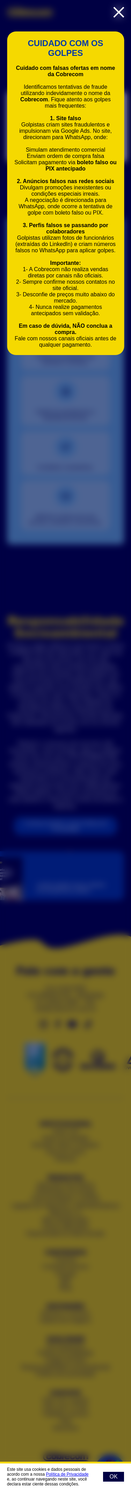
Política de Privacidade (67, 1474)
